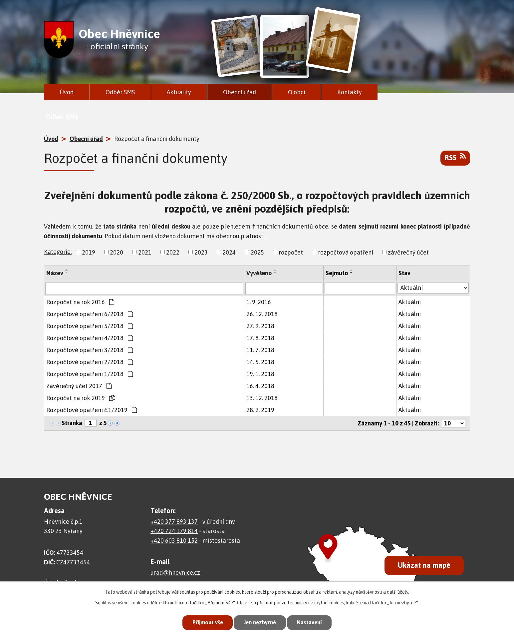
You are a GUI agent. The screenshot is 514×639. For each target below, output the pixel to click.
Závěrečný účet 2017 (79, 385)
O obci (296, 92)
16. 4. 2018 (260, 385)
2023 (201, 252)
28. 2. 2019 (260, 409)
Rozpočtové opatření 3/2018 (89, 349)
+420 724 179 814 (174, 530)
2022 (172, 252)
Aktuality (179, 92)
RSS (455, 157)
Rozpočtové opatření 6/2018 (89, 314)
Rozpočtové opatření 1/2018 (89, 373)
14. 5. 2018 (260, 361)
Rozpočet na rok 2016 (80, 302)
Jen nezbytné (259, 622)
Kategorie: (58, 251)
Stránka (72, 422)
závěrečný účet (408, 252)
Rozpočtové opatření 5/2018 (89, 325)
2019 (88, 252)
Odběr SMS (120, 92)
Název (54, 273)
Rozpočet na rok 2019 (80, 397)
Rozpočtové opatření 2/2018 (89, 361)
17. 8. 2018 (260, 337)
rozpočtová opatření (345, 252)
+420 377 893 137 (174, 521)
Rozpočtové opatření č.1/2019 (91, 409)
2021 (144, 252)
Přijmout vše (205, 622)
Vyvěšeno (259, 273)
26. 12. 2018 (262, 314)
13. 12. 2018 (262, 397)
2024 (229, 252)
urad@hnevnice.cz (175, 572)
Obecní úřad (239, 92)
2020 (116, 252)
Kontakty (349, 92)
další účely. (398, 591)
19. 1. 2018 (260, 373)
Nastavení (311, 622)
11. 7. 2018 (260, 349)
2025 (257, 252)
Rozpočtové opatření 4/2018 (89, 337)
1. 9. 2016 (258, 302)
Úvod (67, 92)
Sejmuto (337, 273)
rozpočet (291, 252)
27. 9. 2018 (260, 325)
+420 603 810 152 (174, 540)
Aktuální (409, 302)
